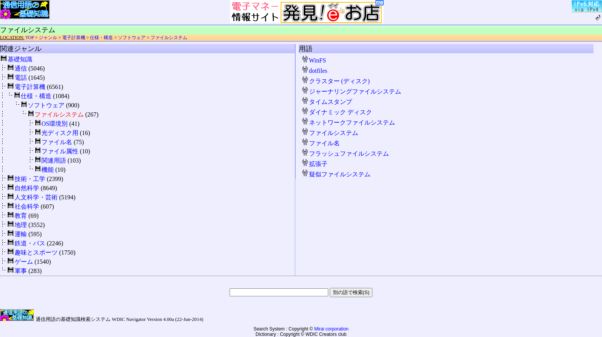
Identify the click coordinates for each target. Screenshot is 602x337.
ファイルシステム (168, 37)
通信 (21, 68)
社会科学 (27, 206)
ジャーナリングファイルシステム (351, 91)
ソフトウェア (132, 37)
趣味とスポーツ (36, 252)
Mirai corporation (331, 329)
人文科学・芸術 (36, 197)
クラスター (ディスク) (335, 81)
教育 (21, 215)
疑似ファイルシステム (335, 174)
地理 (21, 225)
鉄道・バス (30, 243)
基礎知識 (20, 59)
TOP (29, 37)
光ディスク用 (59, 133)
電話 (21, 77)
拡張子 (314, 164)
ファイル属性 (59, 151)
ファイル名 (56, 142)
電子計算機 (73, 37)
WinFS (313, 60)
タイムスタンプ (326, 102)
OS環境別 (54, 123)
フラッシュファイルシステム (345, 153)
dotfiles (314, 70)
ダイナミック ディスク (336, 112)
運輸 (21, 234)
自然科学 (27, 188)
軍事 (21, 271)
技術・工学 (30, 179)
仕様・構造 (101, 37)
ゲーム (24, 261)
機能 (47, 169)
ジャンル (48, 37)
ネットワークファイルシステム (348, 122)
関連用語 (53, 160)
